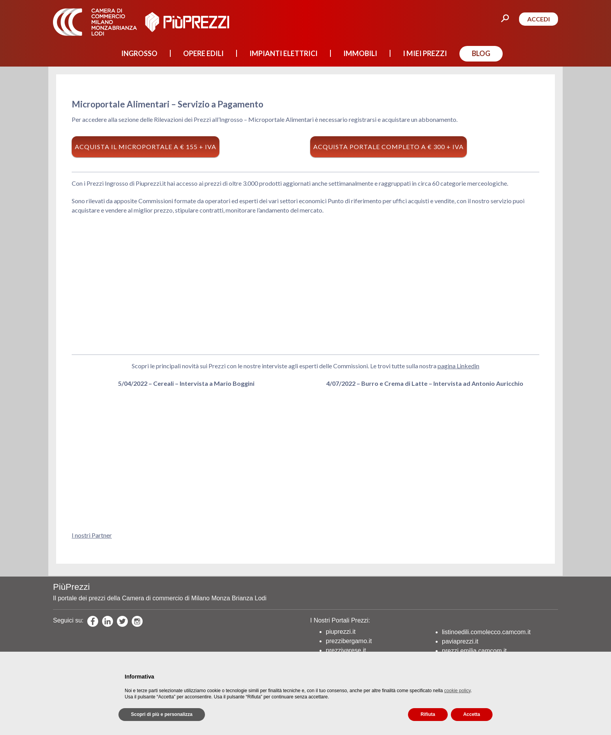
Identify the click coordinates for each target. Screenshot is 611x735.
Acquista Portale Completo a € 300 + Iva (388, 146)
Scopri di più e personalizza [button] (161, 714)
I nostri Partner (92, 535)
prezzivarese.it (346, 650)
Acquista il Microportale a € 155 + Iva (145, 146)
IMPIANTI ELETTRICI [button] (283, 53)
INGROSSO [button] (139, 53)
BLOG (481, 53)
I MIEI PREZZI (425, 53)
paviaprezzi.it (460, 641)
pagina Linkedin (458, 365)
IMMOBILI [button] (360, 53)
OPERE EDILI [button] (203, 53)
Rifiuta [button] (427, 714)
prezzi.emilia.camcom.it (474, 650)
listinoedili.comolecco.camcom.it (486, 632)
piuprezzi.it (340, 631)
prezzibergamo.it (349, 641)
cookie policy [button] (457, 690)
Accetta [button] (471, 714)
